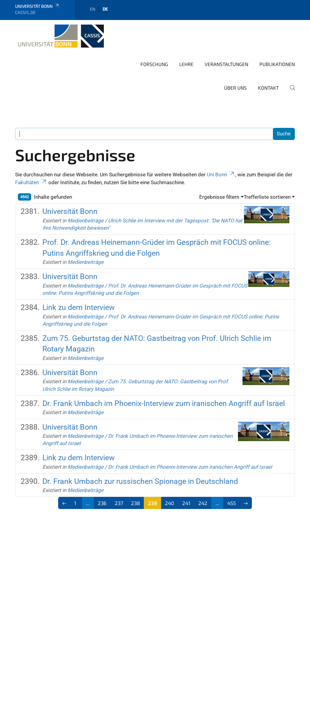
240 (169, 503)
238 (135, 503)
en (92, 9)
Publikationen (277, 64)
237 (119, 503)
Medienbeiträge (86, 221)
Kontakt (268, 88)
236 (102, 503)
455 (231, 503)
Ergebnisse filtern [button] (219, 197)
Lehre (186, 64)
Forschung (154, 64)
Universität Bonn (37, 6)
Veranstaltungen (226, 64)
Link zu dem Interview (78, 307)
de (105, 9)
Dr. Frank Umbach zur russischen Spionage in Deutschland (140, 481)
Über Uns (235, 88)
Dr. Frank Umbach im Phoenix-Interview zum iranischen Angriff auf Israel (163, 403)
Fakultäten (31, 182)
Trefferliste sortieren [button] (267, 197)
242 (202, 503)
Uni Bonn (221, 174)
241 (186, 503)
